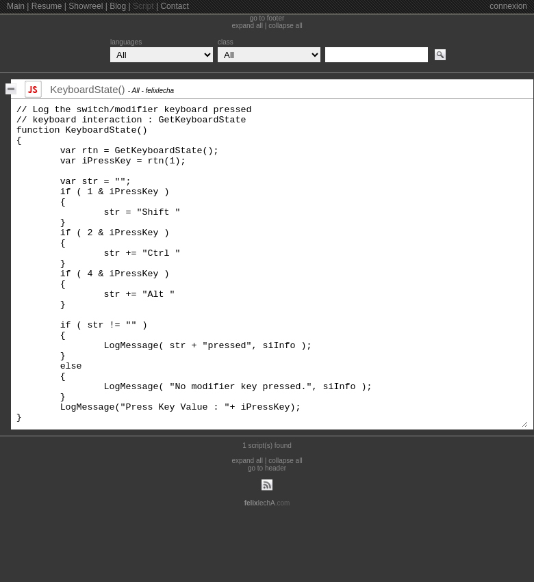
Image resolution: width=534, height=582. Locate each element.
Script (143, 6)
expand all (247, 25)
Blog (118, 6)
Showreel (85, 6)
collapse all (285, 25)
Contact (174, 6)
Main (16, 6)
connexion (508, 6)
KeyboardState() (87, 89)
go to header (267, 531)
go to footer (267, 18)
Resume (46, 6)
